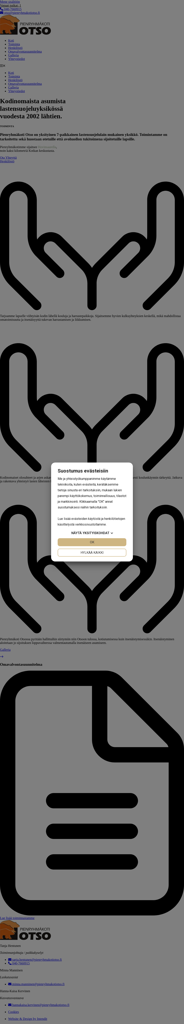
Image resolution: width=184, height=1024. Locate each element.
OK (92, 542)
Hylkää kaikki (92, 553)
